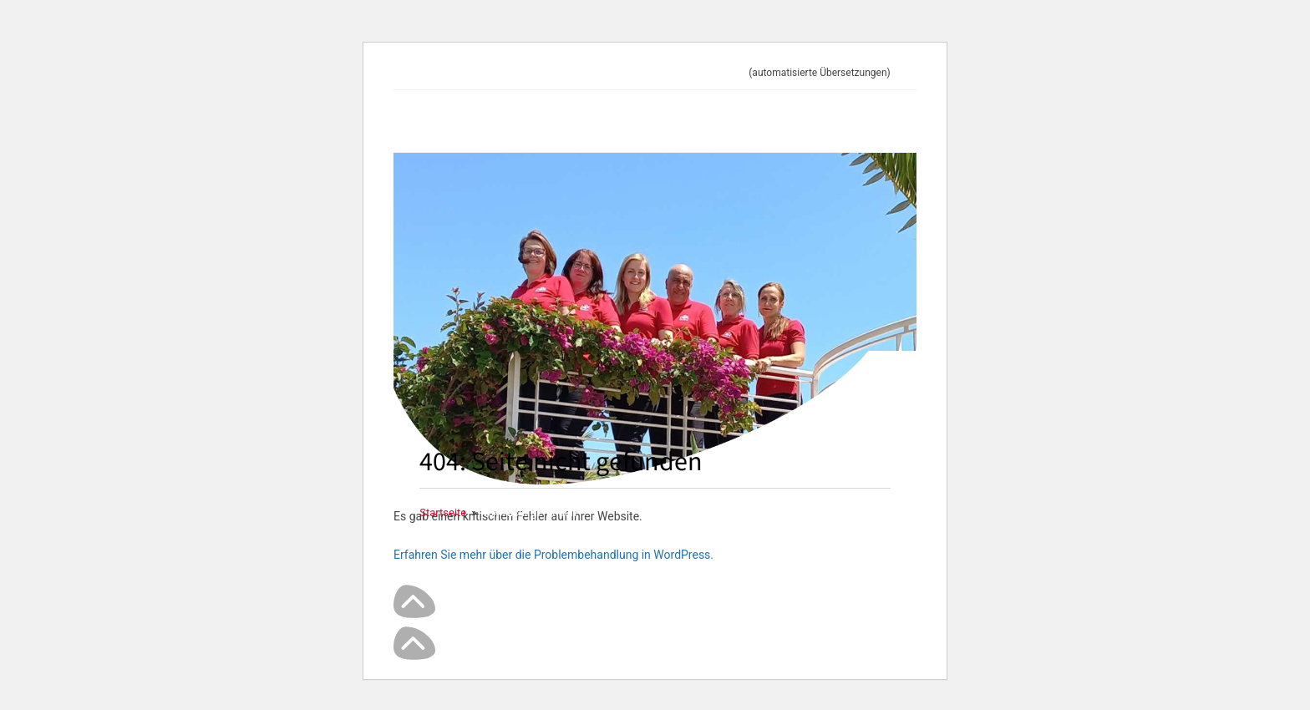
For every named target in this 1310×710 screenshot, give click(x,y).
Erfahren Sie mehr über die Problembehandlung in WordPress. (553, 554)
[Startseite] (442, 512)
